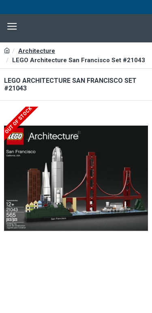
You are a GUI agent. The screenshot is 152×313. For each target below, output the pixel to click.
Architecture (36, 51)
